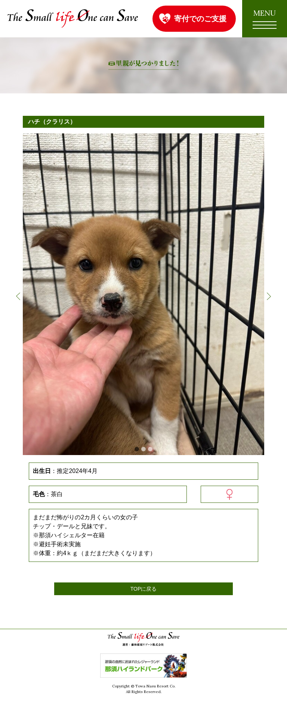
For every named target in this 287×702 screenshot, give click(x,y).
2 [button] (143, 449)
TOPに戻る (143, 589)
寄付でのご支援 (200, 18)
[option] (143, 294)
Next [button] (269, 296)
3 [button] (150, 449)
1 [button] (137, 449)
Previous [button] (18, 296)
